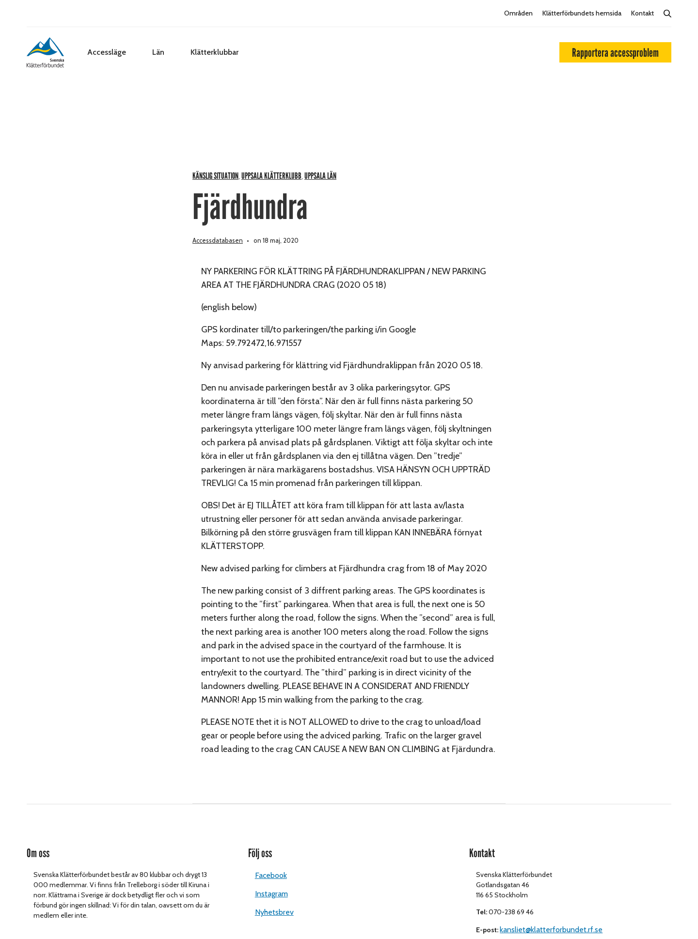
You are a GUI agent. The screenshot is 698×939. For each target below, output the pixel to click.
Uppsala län (320, 176)
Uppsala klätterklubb (271, 176)
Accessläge (106, 52)
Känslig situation (215, 176)
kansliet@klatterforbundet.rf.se (551, 929)
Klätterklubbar (214, 52)
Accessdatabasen (217, 240)
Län (158, 52)
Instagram (271, 893)
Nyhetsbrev (274, 912)
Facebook (271, 875)
